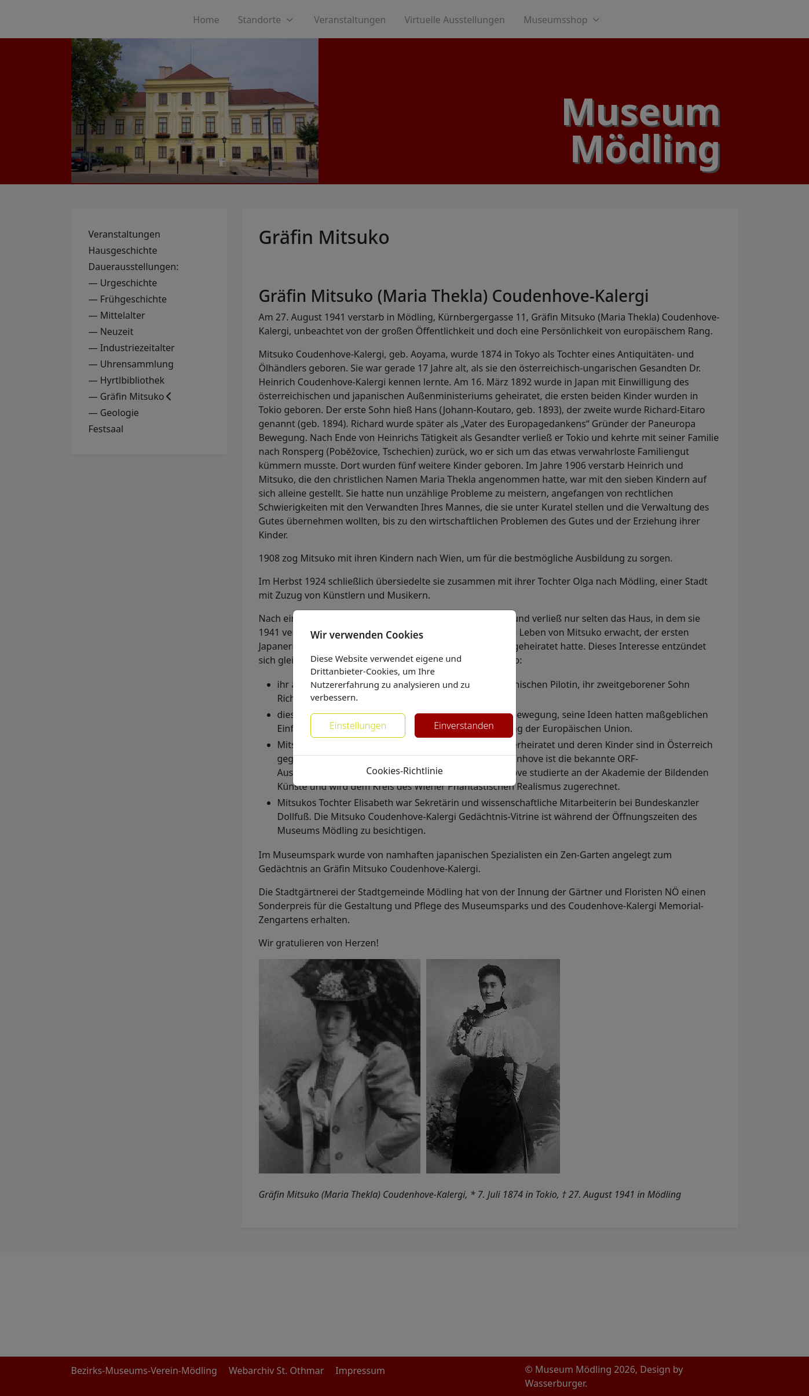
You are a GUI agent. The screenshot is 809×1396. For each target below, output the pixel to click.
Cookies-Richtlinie (404, 770)
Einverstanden (464, 725)
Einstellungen (358, 725)
